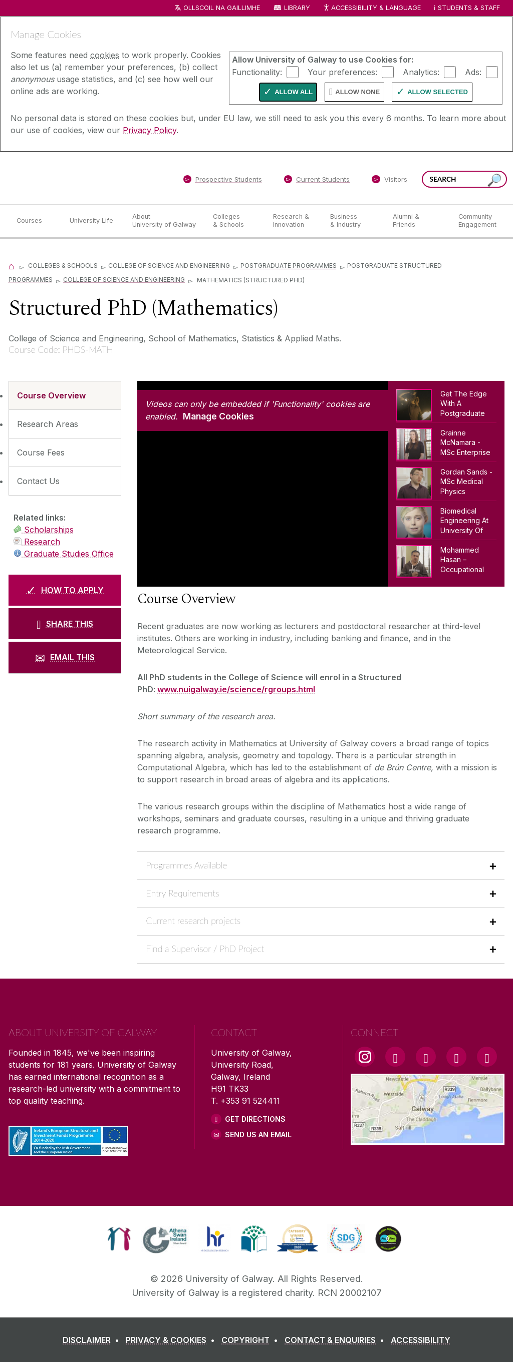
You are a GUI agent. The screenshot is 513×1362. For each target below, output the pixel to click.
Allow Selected (437, 92)
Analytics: (421, 72)
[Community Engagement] (477, 221)
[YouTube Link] (426, 1057)
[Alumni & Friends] (417, 221)
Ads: (473, 72)
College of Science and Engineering (169, 265)
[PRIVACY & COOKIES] (172, 1340)
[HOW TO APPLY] (65, 590)
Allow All (294, 92)
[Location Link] (427, 1139)
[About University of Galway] (164, 221)
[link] (119, 1239)
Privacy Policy (149, 130)
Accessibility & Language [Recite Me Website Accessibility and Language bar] (371, 8)
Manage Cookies (218, 416)
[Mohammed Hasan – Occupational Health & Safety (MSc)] (446, 559)
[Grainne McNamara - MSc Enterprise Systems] (446, 442)
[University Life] (93, 221)
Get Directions (255, 1119)
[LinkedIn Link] (456, 1057)
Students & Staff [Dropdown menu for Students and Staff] (469, 8)
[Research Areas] (65, 424)
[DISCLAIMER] (93, 1340)
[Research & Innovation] (293, 221)
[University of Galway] (81, 177)
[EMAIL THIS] (65, 657)
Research (37, 542)
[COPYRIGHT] (251, 1340)
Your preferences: (342, 72)
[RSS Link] (487, 1057)
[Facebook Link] (395, 1057)
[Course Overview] (65, 395)
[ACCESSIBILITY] (420, 1340)
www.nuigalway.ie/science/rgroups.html (236, 689)
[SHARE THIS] (65, 623)
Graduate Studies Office (64, 554)
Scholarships (44, 530)
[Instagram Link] (365, 1057)
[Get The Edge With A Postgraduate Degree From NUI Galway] (446, 405)
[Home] (12, 265)
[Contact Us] (65, 481)
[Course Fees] (65, 452)
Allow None (357, 92)
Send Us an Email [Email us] (258, 1134)
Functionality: (257, 72)
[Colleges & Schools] (235, 221)
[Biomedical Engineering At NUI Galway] (446, 520)
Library (297, 8)
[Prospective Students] (222, 181)
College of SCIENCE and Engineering (124, 279)
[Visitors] (389, 181)
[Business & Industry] (353, 221)
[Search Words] (464, 179)
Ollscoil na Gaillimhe (221, 8)
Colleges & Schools (63, 265)
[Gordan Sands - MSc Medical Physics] (446, 481)
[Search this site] (494, 180)
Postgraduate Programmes (288, 265)
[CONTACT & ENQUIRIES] (336, 1340)
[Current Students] (317, 181)
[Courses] (35, 221)
